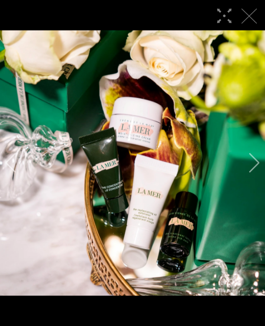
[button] (11, 163)
